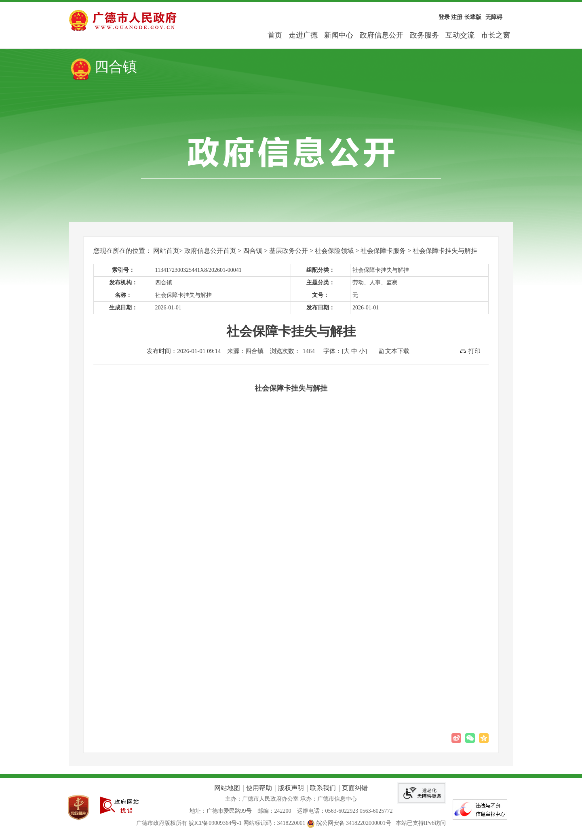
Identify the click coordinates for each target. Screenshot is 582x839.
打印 (474, 351)
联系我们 (323, 787)
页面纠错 (355, 787)
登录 (444, 17)
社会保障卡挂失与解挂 (445, 250)
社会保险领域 (334, 250)
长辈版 (472, 17)
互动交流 (459, 35)
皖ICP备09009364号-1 (215, 823)
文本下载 (397, 351)
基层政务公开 (288, 250)
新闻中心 (338, 35)
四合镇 (252, 250)
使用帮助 (259, 787)
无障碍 (493, 17)
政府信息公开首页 (210, 250)
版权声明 (291, 787)
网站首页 (166, 250)
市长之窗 (495, 35)
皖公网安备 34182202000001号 (350, 823)
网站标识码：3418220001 (274, 823)
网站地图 (227, 787)
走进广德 (303, 35)
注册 (456, 17)
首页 (275, 35)
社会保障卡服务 (383, 250)
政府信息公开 (381, 35)
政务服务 (424, 35)
